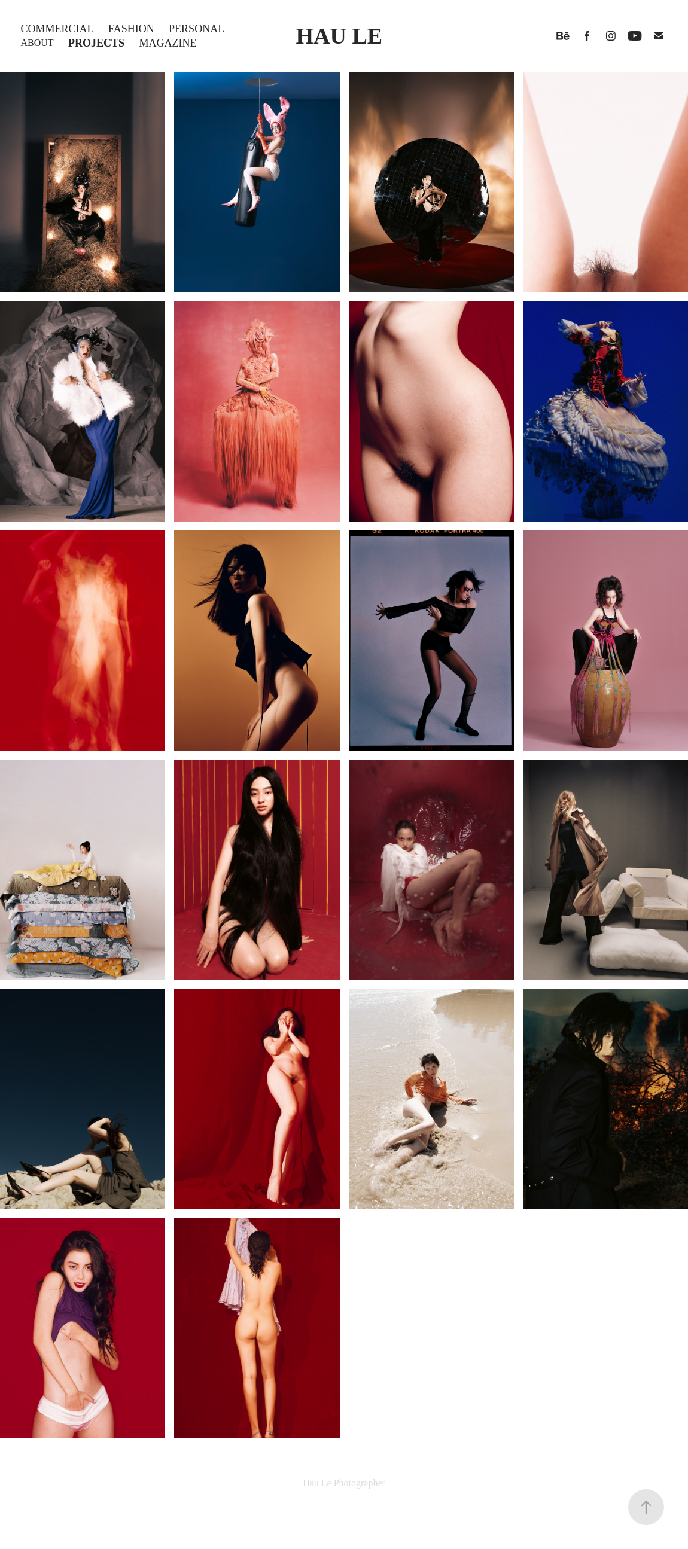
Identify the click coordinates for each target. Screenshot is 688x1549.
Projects (96, 43)
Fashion (131, 29)
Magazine (168, 43)
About (37, 43)
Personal (196, 29)
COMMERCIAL (57, 29)
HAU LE (339, 35)
